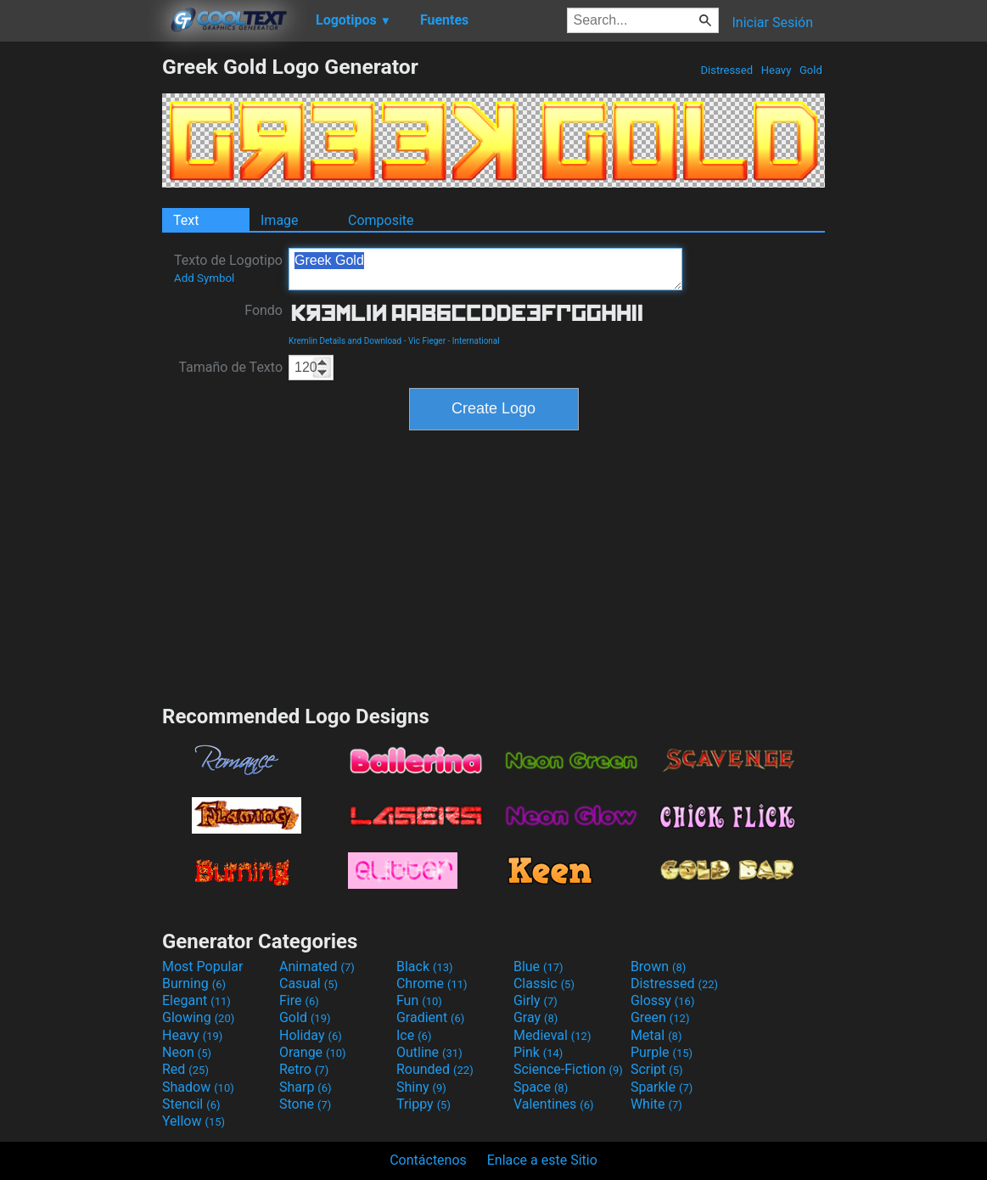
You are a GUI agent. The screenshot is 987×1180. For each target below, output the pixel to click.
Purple (662, 1052)
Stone (305, 1104)
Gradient (430, 1017)
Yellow (193, 1121)
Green (660, 1017)
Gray (535, 1017)
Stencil (191, 1104)
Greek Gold (485, 269)
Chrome (432, 983)
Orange (312, 1052)
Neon (186, 1052)
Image (280, 220)
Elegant (196, 1000)
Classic (544, 983)
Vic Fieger (427, 341)
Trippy (423, 1104)
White (656, 1104)
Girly (535, 1000)
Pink (538, 1052)
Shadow (198, 1087)
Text (186, 220)
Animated (317, 966)
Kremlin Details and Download (345, 341)
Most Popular (203, 966)
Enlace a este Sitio (542, 1160)
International (476, 341)
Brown (658, 966)
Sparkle (662, 1087)
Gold (811, 70)
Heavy (776, 70)
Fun (419, 1000)
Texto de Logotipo (228, 268)
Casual (308, 983)
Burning (194, 983)
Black (424, 966)
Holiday (310, 1035)
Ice (413, 1035)
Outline (429, 1052)
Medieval (552, 1035)
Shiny (421, 1087)
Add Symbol (204, 278)
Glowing (198, 1017)
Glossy (663, 1000)
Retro (303, 1069)
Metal (656, 1035)
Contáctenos (428, 1160)
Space (540, 1087)
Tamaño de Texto (230, 367)
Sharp (305, 1087)
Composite (381, 220)
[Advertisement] (81, 309)
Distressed (726, 70)
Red (185, 1069)
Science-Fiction (568, 1069)
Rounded (435, 1069)
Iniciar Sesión (772, 22)
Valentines (553, 1104)
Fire (299, 1000)
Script (657, 1069)
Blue (538, 966)
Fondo (263, 310)
